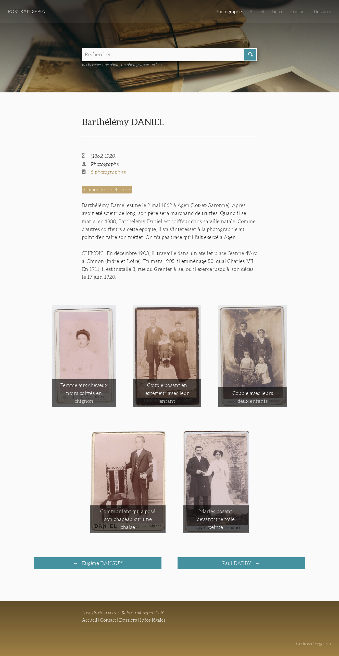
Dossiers (322, 11)
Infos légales (153, 620)
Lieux (277, 11)
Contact (298, 11)
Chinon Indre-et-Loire (107, 189)
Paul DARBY (237, 563)
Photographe (229, 11)
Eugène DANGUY (102, 563)
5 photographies (108, 172)
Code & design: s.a (313, 643)
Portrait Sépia (26, 11)
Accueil (257, 11)
